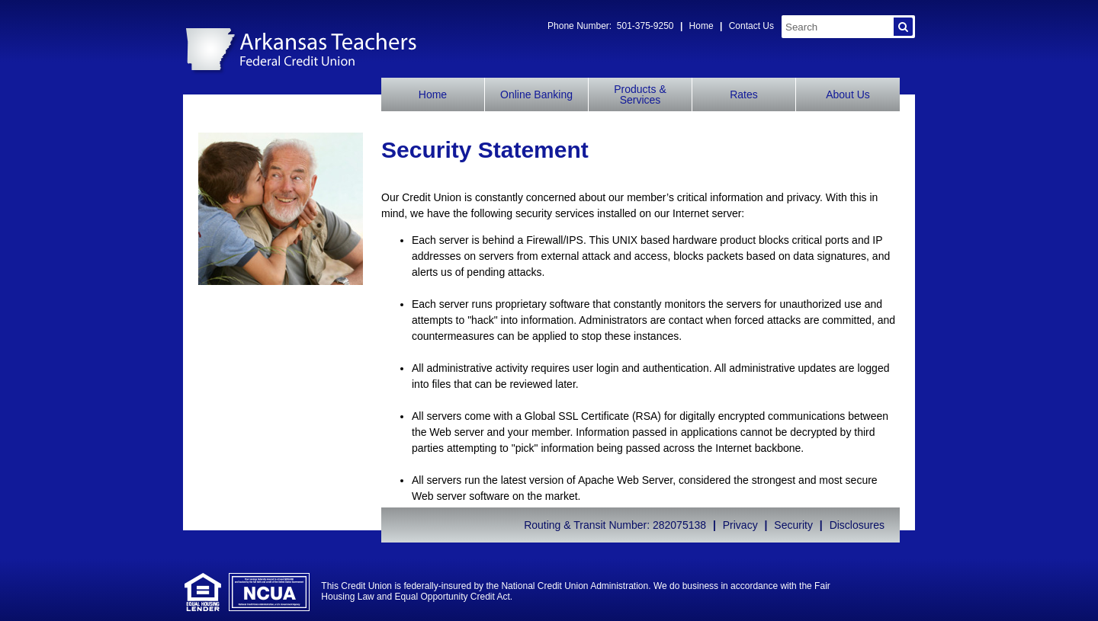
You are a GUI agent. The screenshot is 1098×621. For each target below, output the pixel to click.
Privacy (740, 525)
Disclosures (857, 525)
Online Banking (536, 94)
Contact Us (751, 26)
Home (701, 26)
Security (793, 525)
